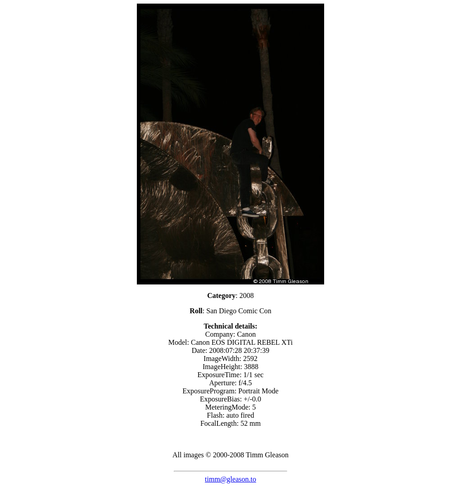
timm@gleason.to (230, 479)
